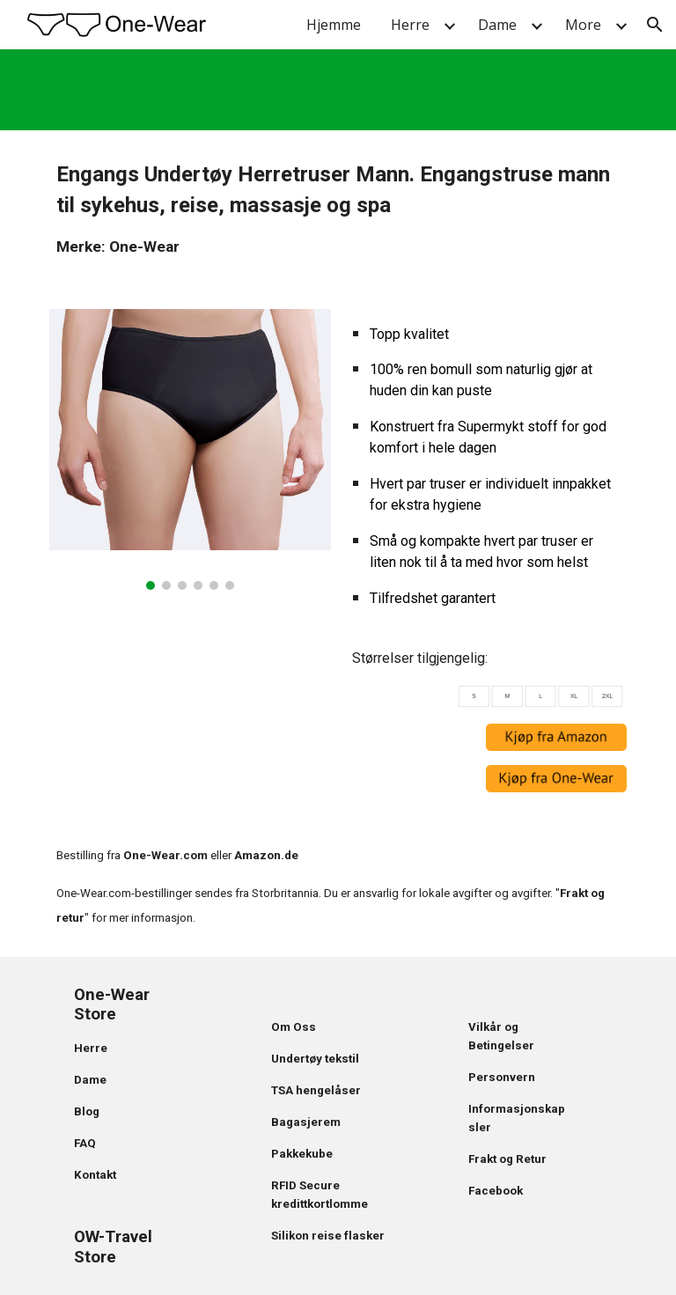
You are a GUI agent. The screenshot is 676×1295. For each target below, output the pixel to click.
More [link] (583, 24)
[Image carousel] (189, 449)
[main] (337, 209)
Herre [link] (410, 24)
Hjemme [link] (333, 24)
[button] (655, 25)
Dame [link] (497, 24)
